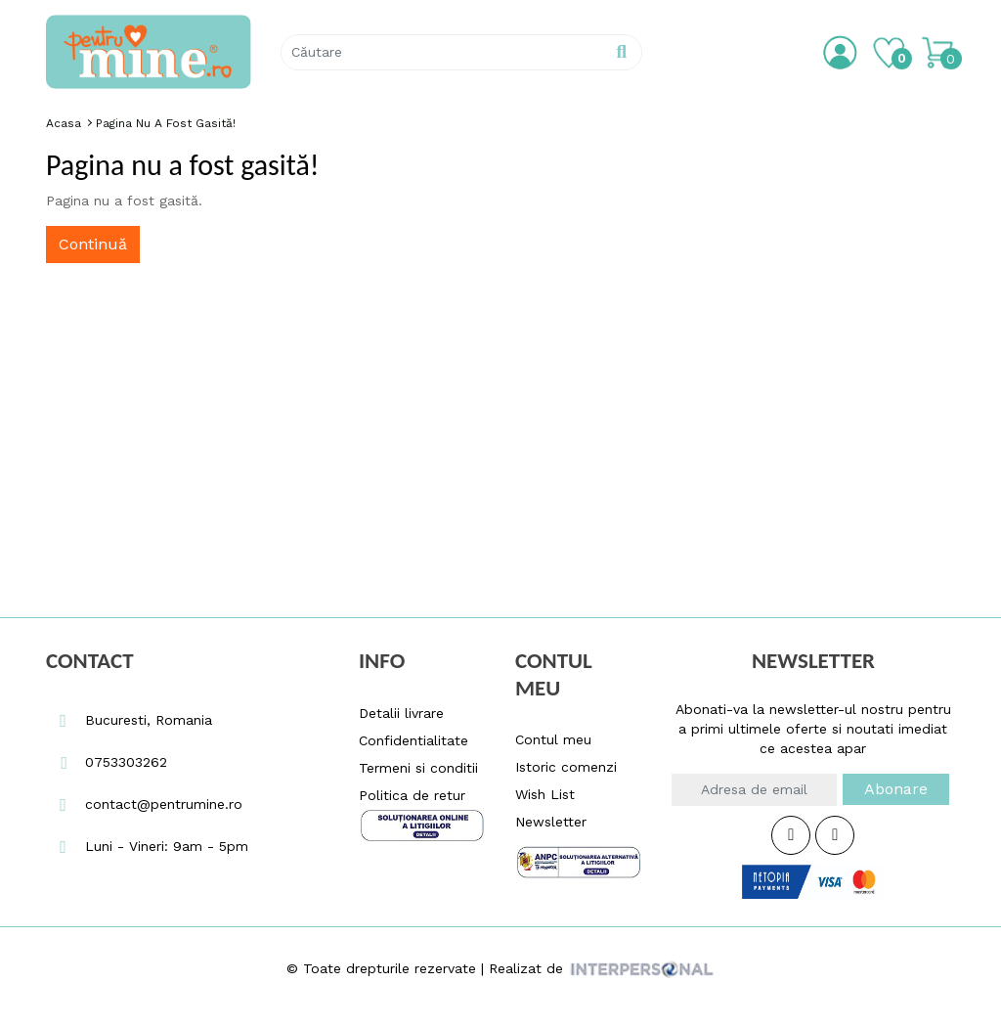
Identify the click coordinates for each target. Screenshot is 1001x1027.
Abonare (896, 789)
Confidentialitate (413, 740)
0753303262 (106, 762)
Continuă (93, 244)
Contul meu (553, 739)
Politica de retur (412, 795)
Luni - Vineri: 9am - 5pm (147, 846)
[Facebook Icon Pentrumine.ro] (790, 835)
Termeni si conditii (418, 768)
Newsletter (551, 821)
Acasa (63, 123)
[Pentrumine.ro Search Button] (621, 52)
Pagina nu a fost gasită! (166, 123)
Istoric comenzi (566, 767)
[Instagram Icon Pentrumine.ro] (834, 835)
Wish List (545, 794)
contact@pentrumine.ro (144, 804)
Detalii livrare (401, 713)
